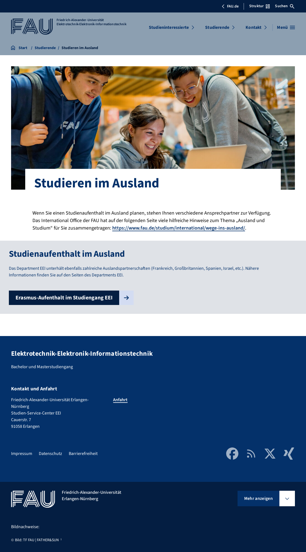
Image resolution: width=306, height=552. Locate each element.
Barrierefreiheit (83, 454)
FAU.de (230, 6)
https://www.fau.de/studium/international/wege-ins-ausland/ (178, 228)
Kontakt (253, 27)
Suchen (284, 6)
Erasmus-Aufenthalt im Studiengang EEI (75, 298)
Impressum (21, 454)
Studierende (217, 27)
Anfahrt (120, 400)
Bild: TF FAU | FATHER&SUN (37, 540)
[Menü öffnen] (286, 27)
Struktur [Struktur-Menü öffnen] (259, 6)
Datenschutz (50, 454)
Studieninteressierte (169, 27)
